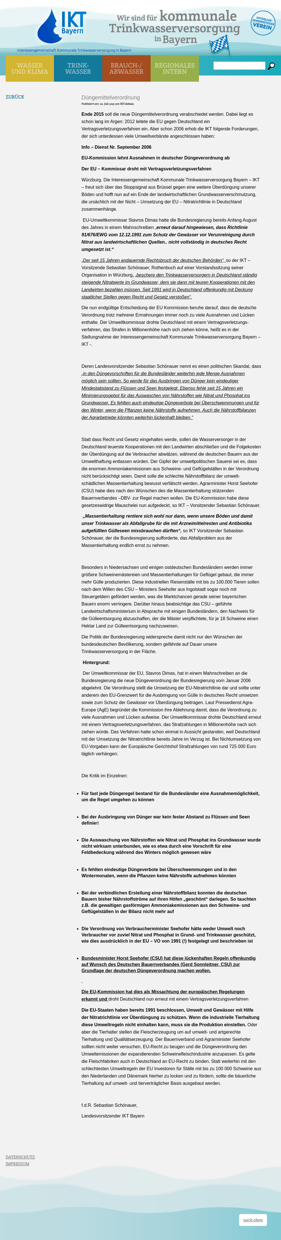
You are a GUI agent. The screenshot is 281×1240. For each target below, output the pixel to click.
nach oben (253, 1220)
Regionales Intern (175, 68)
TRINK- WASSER (78, 68)
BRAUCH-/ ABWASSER (126, 68)
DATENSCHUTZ (20, 1157)
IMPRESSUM (17, 1163)
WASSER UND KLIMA (30, 68)
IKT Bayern (62, 23)
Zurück (15, 97)
